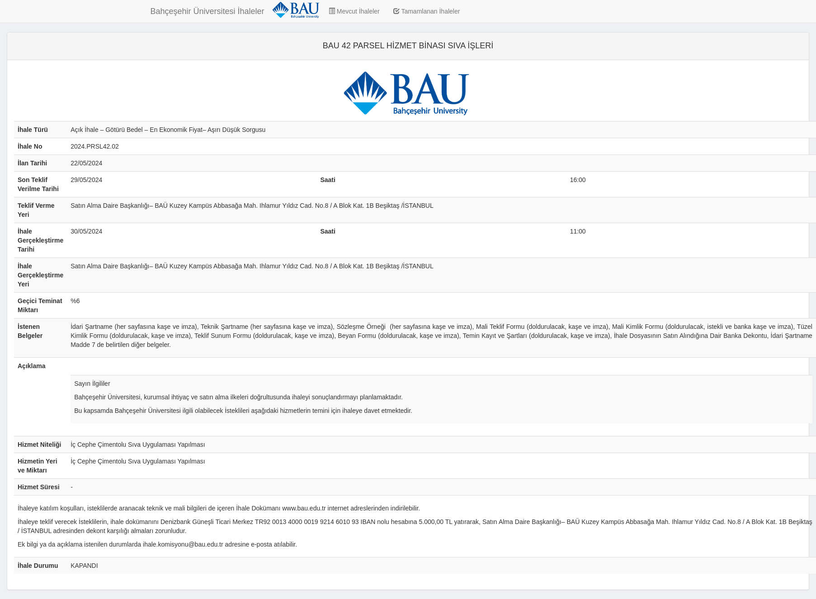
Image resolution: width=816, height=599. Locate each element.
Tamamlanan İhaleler (426, 11)
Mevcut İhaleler (354, 11)
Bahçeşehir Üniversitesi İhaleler (207, 11)
